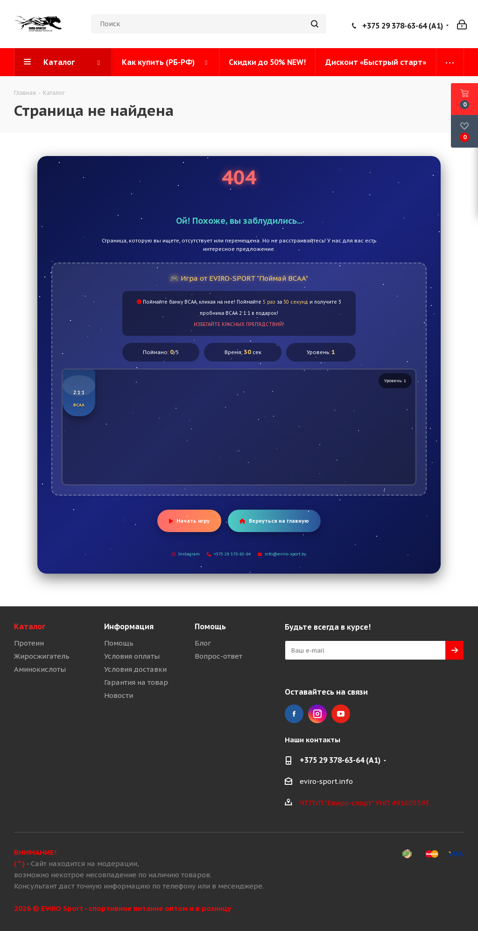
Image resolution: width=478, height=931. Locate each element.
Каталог (29, 626)
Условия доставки (135, 669)
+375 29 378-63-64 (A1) (402, 25)
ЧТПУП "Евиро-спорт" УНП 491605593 (364, 802)
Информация (129, 626)
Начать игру (189, 521)
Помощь (119, 643)
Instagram (186, 553)
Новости (118, 695)
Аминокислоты (40, 669)
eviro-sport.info (326, 781)
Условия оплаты (132, 656)
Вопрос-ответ (218, 656)
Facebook (294, 713)
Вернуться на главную (274, 521)
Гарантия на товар (136, 682)
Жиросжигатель (42, 656)
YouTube (340, 713)
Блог (203, 643)
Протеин (29, 643)
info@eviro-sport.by (282, 553)
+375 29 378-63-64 (229, 553)
